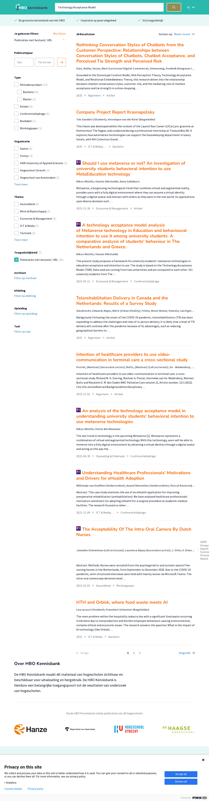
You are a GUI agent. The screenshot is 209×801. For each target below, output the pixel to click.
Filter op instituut (25, 278)
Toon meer (21, 184)
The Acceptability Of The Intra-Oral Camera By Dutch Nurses (133, 532)
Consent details (13, 788)
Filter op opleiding (25, 313)
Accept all (181, 774)
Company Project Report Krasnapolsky (115, 112)
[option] (104, 729)
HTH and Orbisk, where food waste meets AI (122, 602)
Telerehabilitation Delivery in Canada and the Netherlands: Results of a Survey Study (122, 300)
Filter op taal (22, 331)
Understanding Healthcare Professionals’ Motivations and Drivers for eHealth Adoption (133, 475)
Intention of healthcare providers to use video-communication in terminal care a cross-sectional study (132, 357)
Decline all (181, 781)
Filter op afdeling (25, 295)
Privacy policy (35, 788)
